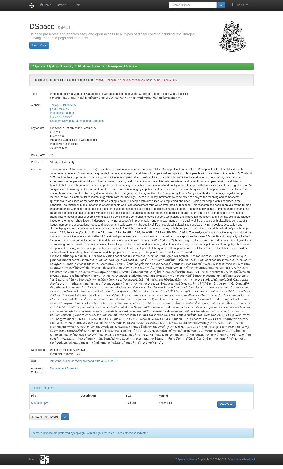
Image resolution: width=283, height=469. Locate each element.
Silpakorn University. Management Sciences (77, 120)
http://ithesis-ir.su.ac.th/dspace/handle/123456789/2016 (83, 361)
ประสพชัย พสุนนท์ (61, 116)
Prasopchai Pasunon (62, 112)
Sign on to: (241, 4)
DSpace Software (186, 459)
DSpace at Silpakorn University (52, 66)
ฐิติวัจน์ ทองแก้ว (59, 109)
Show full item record (45, 416)
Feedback (249, 459)
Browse (63, 4)
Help (77, 4)
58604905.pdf (39, 403)
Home (45, 4)
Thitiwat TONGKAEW (63, 105)
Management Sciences (123, 66)
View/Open (226, 404)
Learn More (39, 45)
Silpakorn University (90, 66)
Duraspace (234, 459)
